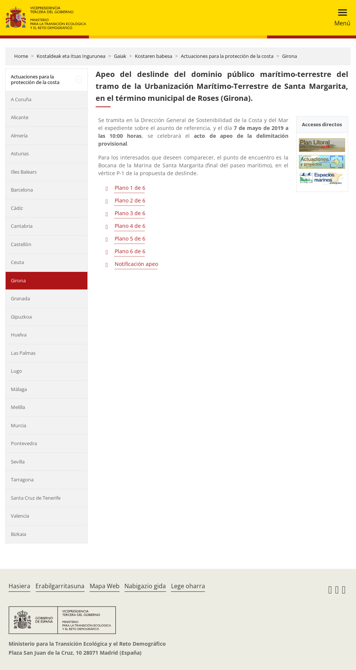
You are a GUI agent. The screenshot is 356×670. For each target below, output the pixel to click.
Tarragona (22, 479)
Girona (289, 56)
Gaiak (120, 56)
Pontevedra (24, 443)
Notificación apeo (136, 263)
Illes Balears (24, 171)
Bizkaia (18, 534)
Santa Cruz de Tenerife (36, 497)
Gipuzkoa (21, 316)
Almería (19, 135)
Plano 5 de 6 (130, 238)
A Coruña (21, 99)
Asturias (20, 153)
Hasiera (19, 586)
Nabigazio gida (145, 586)
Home (21, 56)
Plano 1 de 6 (130, 187)
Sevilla (18, 461)
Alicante (19, 117)
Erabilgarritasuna (59, 586)
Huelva (19, 334)
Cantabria (21, 226)
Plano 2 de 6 (130, 200)
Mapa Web (105, 586)
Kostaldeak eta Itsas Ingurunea (71, 56)
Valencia (20, 515)
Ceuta (17, 262)
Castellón (21, 244)
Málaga (19, 389)
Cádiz (17, 208)
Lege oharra (188, 586)
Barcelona (22, 189)
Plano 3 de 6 (130, 213)
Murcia (18, 425)
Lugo (16, 370)
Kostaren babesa (153, 56)
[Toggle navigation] (340, 18)
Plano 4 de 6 (130, 225)
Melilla (18, 407)
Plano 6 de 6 (130, 251)
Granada (20, 298)
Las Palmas (23, 353)
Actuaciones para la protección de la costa (227, 56)
